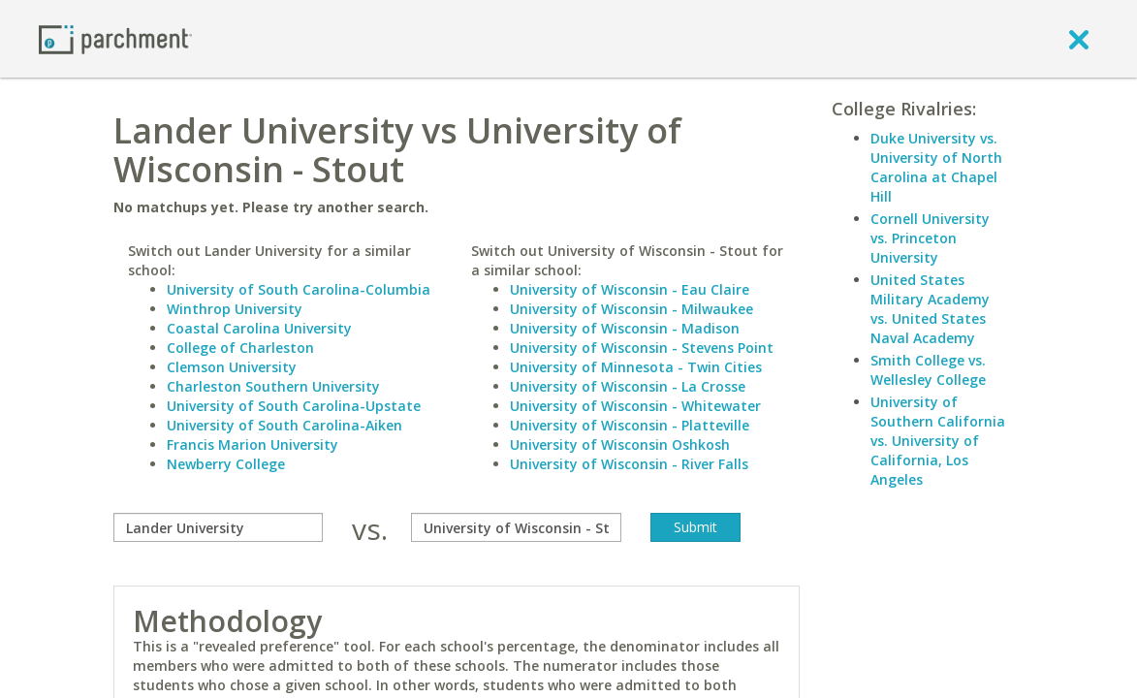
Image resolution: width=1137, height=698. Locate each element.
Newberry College (226, 464)
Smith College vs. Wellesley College (928, 370)
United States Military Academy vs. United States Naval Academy (930, 308)
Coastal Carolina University (259, 328)
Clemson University (232, 367)
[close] (1078, 38)
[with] (515, 527)
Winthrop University (234, 309)
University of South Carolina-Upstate (294, 406)
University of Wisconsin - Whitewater (635, 406)
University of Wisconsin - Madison (625, 328)
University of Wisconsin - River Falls (629, 464)
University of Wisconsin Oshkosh (620, 444)
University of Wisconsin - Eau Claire (629, 289)
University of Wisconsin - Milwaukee (631, 309)
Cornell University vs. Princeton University (930, 238)
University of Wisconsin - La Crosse (627, 386)
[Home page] (115, 38)
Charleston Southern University (273, 386)
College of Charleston (240, 347)
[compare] (218, 527)
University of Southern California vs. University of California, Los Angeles (937, 441)
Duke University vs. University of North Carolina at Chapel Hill (936, 167)
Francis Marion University (252, 444)
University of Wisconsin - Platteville (629, 425)
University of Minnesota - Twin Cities (636, 367)
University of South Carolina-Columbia (298, 289)
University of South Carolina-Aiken (284, 425)
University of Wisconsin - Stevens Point (642, 347)
